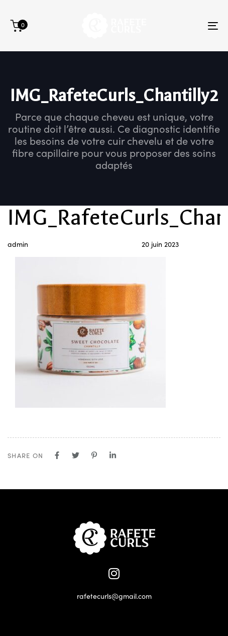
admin (18, 244)
